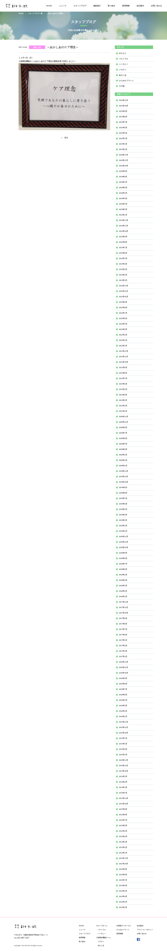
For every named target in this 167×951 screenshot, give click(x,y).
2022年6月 (123, 318)
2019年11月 (123, 477)
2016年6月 (123, 695)
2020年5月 (123, 444)
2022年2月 (123, 340)
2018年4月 (123, 580)
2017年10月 (123, 613)
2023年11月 (123, 226)
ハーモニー (123, 64)
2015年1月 (123, 755)
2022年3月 (123, 335)
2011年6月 (123, 885)
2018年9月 (123, 553)
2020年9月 (123, 427)
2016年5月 (123, 700)
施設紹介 (97, 6)
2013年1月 (123, 793)
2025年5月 (123, 133)
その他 (121, 86)
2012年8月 (123, 815)
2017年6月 (123, 635)
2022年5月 (123, 324)
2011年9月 (123, 869)
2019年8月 (123, 493)
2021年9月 (123, 367)
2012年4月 (123, 836)
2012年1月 (123, 853)
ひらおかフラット (126, 81)
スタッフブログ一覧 (35, 13)
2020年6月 (123, 438)
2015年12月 (123, 722)
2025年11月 (123, 100)
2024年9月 (123, 171)
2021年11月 (123, 357)
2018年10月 (123, 547)
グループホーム (101, 926)
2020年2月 (123, 460)
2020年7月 (123, 433)
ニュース (62, 6)
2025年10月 (123, 106)
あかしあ (37, 47)
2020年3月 (123, 455)
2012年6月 (123, 826)
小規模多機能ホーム (103, 937)
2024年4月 (123, 198)
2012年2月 (123, 847)
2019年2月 (123, 526)
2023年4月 (123, 264)
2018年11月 (123, 542)
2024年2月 (123, 209)
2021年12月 (123, 351)
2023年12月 (123, 220)
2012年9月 (123, 809)
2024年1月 (123, 215)
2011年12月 (123, 858)
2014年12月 (123, 760)
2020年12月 (123, 417)
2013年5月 (123, 776)
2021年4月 (123, 395)
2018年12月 (123, 537)
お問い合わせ (156, 6)
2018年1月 (123, 596)
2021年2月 (123, 406)
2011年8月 (123, 875)
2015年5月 (123, 744)
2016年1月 (123, 716)
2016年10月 (123, 673)
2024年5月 (123, 193)
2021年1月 (123, 411)
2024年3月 (123, 204)
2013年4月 (123, 782)
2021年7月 (123, 378)
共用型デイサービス (123, 926)
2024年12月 (123, 155)
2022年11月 (123, 291)
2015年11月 (123, 727)
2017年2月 (123, 656)
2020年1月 (123, 466)
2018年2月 (123, 591)
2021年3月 (123, 400)
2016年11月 (123, 667)
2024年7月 (123, 182)
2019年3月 (123, 520)
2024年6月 (123, 188)
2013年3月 (123, 787)
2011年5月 (123, 891)
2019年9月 (123, 487)
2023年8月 (123, 242)
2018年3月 (123, 586)
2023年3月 (123, 269)
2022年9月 (123, 302)
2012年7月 (123, 820)
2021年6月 (123, 384)
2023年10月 (123, 231)
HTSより (122, 53)
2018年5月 (123, 575)
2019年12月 (123, 471)
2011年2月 (123, 907)
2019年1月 (123, 531)
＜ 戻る (64, 138)
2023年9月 (123, 237)
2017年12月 (123, 602)
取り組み (111, 6)
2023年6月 (123, 253)
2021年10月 (123, 362)
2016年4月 (123, 706)
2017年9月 (123, 618)
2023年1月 (123, 280)
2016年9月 (123, 678)
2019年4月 (123, 515)
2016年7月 (123, 689)
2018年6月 (123, 569)
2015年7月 (123, 738)
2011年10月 (123, 864)
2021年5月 (123, 389)
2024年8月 (123, 177)
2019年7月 (123, 498)
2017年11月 (123, 607)
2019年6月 (123, 504)
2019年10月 (123, 482)
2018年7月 (123, 564)
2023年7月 (123, 248)
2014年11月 (123, 766)
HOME (49, 6)
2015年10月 (123, 733)
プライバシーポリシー (145, 930)
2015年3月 (123, 749)
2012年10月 (123, 804)
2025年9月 (123, 111)
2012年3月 (123, 842)
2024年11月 (123, 160)
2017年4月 (123, 646)
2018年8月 (123, 558)
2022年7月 (123, 313)
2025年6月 (123, 128)
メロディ (122, 70)
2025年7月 (123, 122)
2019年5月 (123, 509)
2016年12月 (123, 662)
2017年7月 (123, 629)
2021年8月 (123, 373)
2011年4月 (123, 896)
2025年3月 (123, 138)
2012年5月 (123, 831)
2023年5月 (123, 258)
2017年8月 (123, 624)
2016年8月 (123, 684)
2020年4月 (123, 449)
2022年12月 (123, 286)
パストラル (123, 59)
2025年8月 (123, 117)
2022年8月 (123, 307)
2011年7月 (123, 880)
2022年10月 (123, 297)
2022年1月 (123, 346)
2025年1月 (123, 149)
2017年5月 (123, 640)
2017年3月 (123, 651)
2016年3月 (123, 711)
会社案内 (140, 6)
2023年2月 (123, 275)
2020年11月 (123, 422)
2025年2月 (123, 144)
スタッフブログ (79, 6)
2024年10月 (123, 166)
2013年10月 (123, 771)
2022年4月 (123, 329)
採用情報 (126, 6)
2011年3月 (123, 902)
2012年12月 (123, 798)
